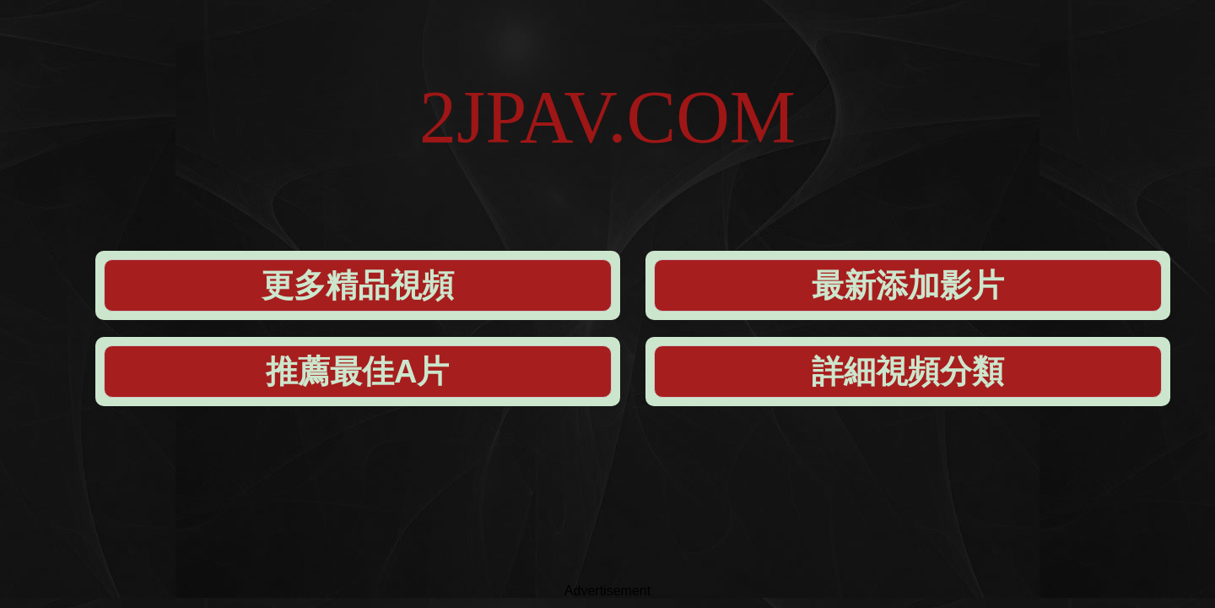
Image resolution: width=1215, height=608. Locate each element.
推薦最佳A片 (743, 162)
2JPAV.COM (607, 66)
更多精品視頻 (283, 162)
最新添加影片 (513, 162)
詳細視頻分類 (973, 162)
